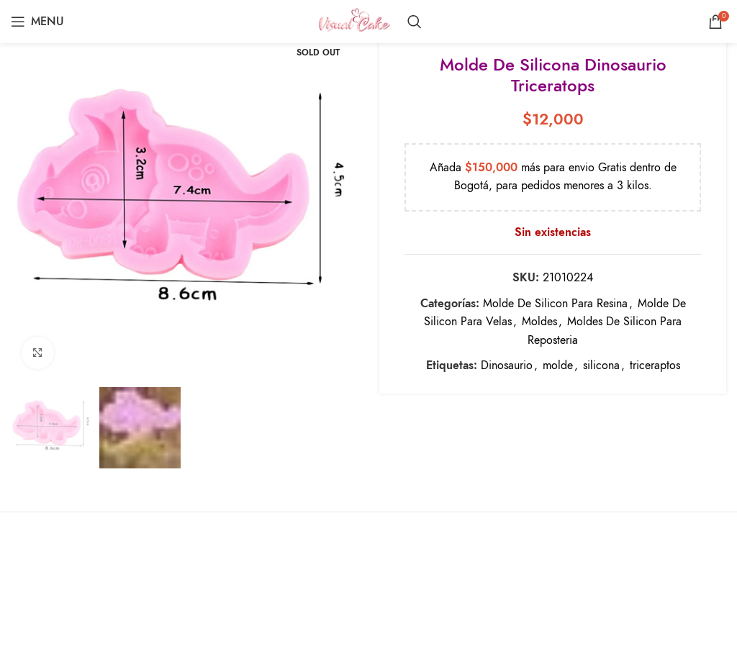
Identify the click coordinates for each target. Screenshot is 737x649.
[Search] (414, 21)
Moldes (539, 322)
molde (558, 365)
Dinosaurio (507, 365)
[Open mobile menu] (37, 21)
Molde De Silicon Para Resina (555, 303)
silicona (601, 365)
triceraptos (655, 365)
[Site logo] (354, 21)
